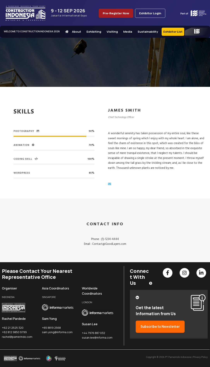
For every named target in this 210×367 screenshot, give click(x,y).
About (77, 32)
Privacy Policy (200, 357)
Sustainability (149, 32)
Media (128, 32)
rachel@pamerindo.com (17, 337)
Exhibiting (95, 32)
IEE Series (196, 32)
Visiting (113, 32)
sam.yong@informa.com (57, 332)
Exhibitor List (173, 32)
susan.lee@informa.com (97, 337)
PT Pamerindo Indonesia (178, 357)
